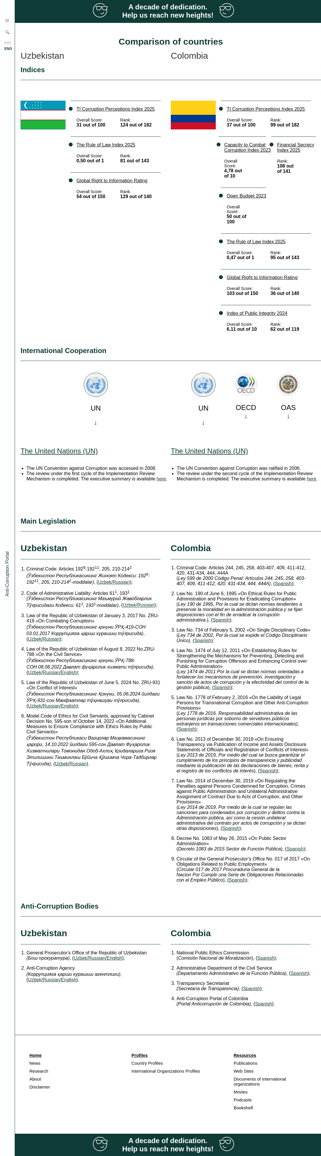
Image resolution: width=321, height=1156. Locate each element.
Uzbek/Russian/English (52, 672)
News (35, 1063)
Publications (246, 1063)
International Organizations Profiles (165, 1071)
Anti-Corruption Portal (7, 574)
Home (35, 1055)
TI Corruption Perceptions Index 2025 (115, 109)
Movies (241, 1091)
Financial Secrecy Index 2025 (295, 147)
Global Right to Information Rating (111, 180)
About (35, 1078)
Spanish (283, 583)
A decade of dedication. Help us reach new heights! (168, 11)
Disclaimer (39, 1086)
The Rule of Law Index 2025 (105, 144)
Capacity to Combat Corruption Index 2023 (247, 147)
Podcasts (243, 1099)
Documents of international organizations (260, 1081)
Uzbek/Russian (114, 582)
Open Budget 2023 (246, 195)
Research (38, 1071)
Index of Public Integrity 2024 (257, 313)
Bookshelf (243, 1107)
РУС (7, 43)
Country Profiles (147, 1063)
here (161, 478)
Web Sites (244, 1071)
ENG (8, 49)
